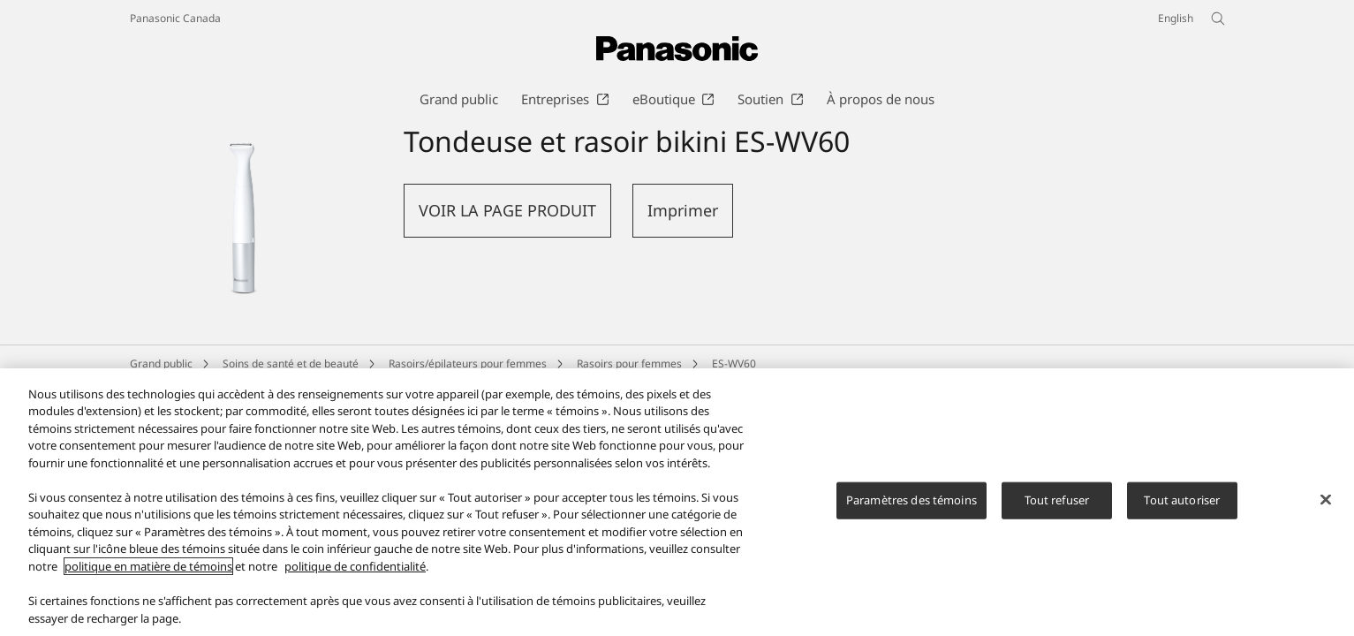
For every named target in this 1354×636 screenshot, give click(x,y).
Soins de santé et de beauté (291, 363)
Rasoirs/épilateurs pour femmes (468, 363)
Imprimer (682, 210)
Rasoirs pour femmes (629, 363)
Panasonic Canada (175, 18)
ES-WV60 (734, 363)
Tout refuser (1057, 508)
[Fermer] (1325, 507)
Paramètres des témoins (911, 508)
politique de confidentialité (355, 574)
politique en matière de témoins (148, 574)
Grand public (161, 363)
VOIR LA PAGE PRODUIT (507, 210)
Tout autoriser (1182, 508)
